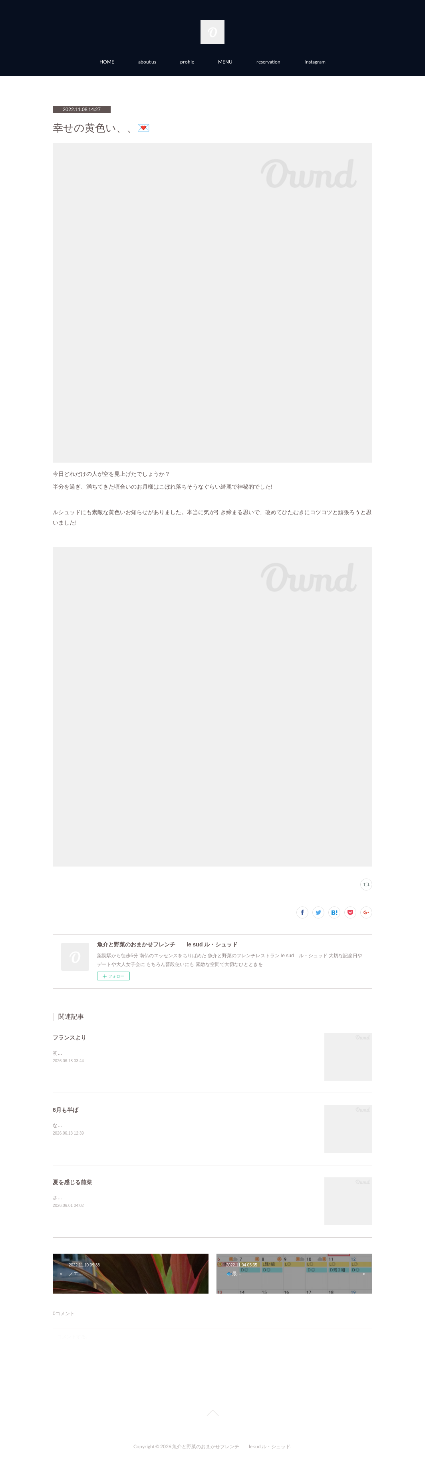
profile (187, 62)
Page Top (212, 1414)
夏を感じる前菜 (72, 1182)
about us (147, 62)
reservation (268, 62)
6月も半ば (65, 1110)
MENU (225, 62)
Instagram (315, 62)
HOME (106, 62)
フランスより (69, 1037)
